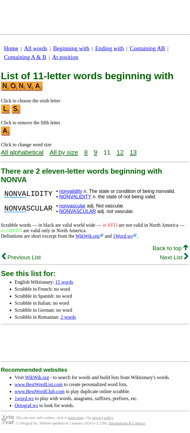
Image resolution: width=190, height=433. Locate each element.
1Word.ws (123, 236)
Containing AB (147, 48)
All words (35, 48)
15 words (64, 282)
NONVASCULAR (77, 211)
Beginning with (71, 48)
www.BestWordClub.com (40, 391)
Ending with (109, 48)
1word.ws (24, 398)
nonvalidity (70, 191)
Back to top (170, 248)
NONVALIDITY (75, 196)
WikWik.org (88, 236)
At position (65, 57)
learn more (76, 418)
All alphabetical (22, 152)
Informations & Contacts (127, 423)
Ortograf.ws (26, 405)
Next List (174, 257)
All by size (64, 152)
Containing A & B (25, 57)
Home (11, 48)
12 (120, 152)
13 (133, 152)
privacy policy (102, 418)
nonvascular (72, 205)
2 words (68, 317)
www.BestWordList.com (39, 384)
